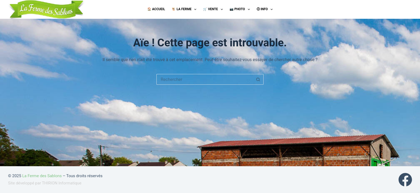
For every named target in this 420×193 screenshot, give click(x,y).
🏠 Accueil (156, 9)
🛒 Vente (214, 9)
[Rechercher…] (204, 79)
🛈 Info (266, 9)
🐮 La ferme (185, 9)
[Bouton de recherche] (258, 79)
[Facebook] (405, 179)
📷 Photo (241, 9)
